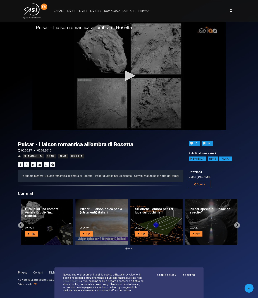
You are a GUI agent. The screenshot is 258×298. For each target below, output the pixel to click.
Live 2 (83, 11)
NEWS (212, 158)
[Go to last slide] (21, 225)
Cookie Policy (166, 275)
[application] (129, 76)
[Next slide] (237, 225)
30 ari (50, 156)
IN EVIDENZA (197, 158)
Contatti (38, 272)
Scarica (199, 184)
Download (112, 11)
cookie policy (70, 281)
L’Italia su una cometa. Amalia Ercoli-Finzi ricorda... (42, 212)
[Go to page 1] (126, 248)
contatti (129, 11)
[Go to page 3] (131, 248)
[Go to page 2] (129, 248)
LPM (35, 284)
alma (62, 156)
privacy (144, 11)
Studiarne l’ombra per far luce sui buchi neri (154, 210)
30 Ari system (33, 156)
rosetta (77, 156)
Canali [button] (59, 11)
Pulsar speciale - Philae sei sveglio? (210, 210)
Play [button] (31, 234)
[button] (129, 76)
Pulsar (225, 158)
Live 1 (71, 11)
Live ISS (95, 11)
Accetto (189, 275)
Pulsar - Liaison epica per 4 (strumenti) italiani (101, 210)
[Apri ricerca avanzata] (231, 10)
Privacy (22, 272)
